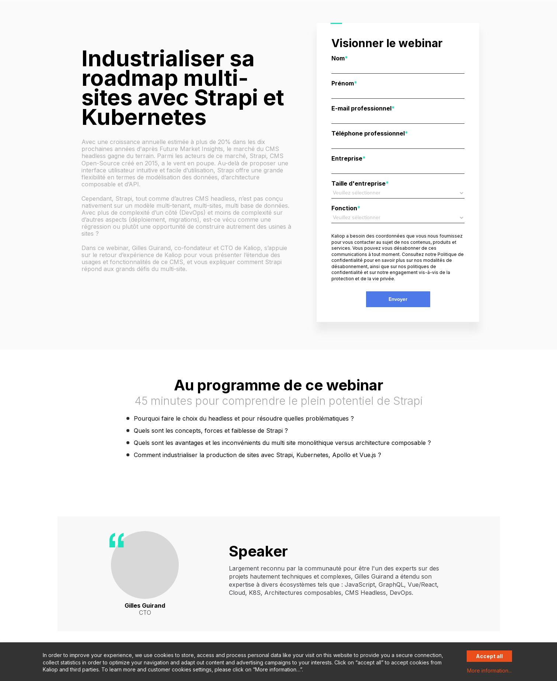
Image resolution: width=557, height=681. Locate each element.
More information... (489, 670)
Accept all (489, 656)
